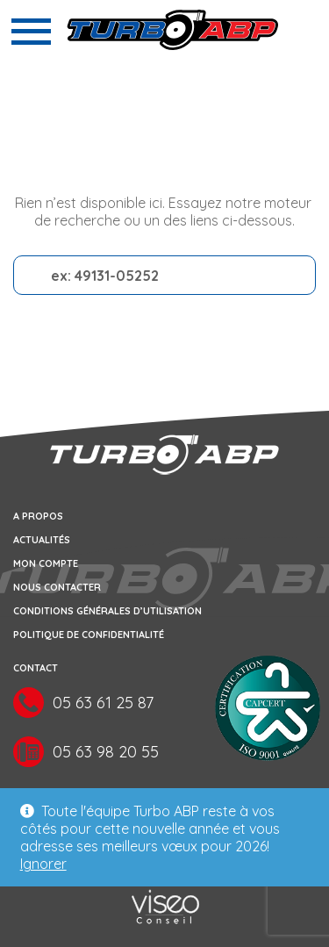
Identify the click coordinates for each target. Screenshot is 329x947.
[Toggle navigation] (31, 31)
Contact (35, 668)
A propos (38, 516)
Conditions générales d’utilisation (107, 611)
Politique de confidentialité (88, 634)
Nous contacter (57, 587)
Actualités (41, 540)
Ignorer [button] (43, 863)
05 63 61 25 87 (103, 703)
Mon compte (45, 563)
